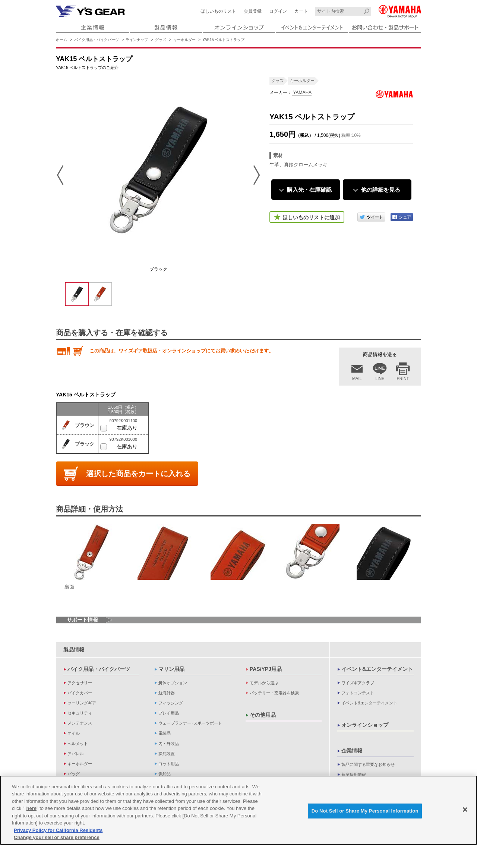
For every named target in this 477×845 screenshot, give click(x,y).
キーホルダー (184, 40)
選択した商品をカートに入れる (138, 473)
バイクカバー (79, 693)
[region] (238, 810)
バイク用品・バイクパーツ (96, 40)
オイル (73, 733)
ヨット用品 (168, 763)
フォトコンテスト (357, 693)
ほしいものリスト (218, 11)
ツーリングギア (81, 703)
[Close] (465, 809)
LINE (379, 378)
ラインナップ (137, 40)
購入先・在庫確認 (309, 189)
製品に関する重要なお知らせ (368, 764)
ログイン (278, 11)
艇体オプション (172, 683)
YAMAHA (302, 92)
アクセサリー (79, 683)
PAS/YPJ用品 (266, 669)
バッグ (73, 774)
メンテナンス (79, 723)
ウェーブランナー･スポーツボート (190, 723)
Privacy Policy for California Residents (58, 830)
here (31, 808)
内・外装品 (168, 743)
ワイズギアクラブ (357, 683)
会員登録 (253, 11)
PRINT (403, 378)
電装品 (164, 733)
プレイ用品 (168, 713)
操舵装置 (166, 753)
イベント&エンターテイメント (377, 669)
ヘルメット (77, 743)
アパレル (75, 753)
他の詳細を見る (380, 189)
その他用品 (263, 715)
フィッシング (170, 703)
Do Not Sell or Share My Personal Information (365, 811)
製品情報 (73, 650)
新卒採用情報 (353, 774)
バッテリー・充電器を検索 (274, 693)
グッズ (160, 40)
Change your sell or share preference (56, 837)
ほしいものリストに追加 (311, 217)
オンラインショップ (364, 725)
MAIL (357, 378)
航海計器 (166, 693)
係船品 (164, 774)
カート (301, 11)
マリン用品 (171, 669)
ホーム (61, 40)
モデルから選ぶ (264, 683)
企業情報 (351, 751)
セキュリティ (79, 713)
